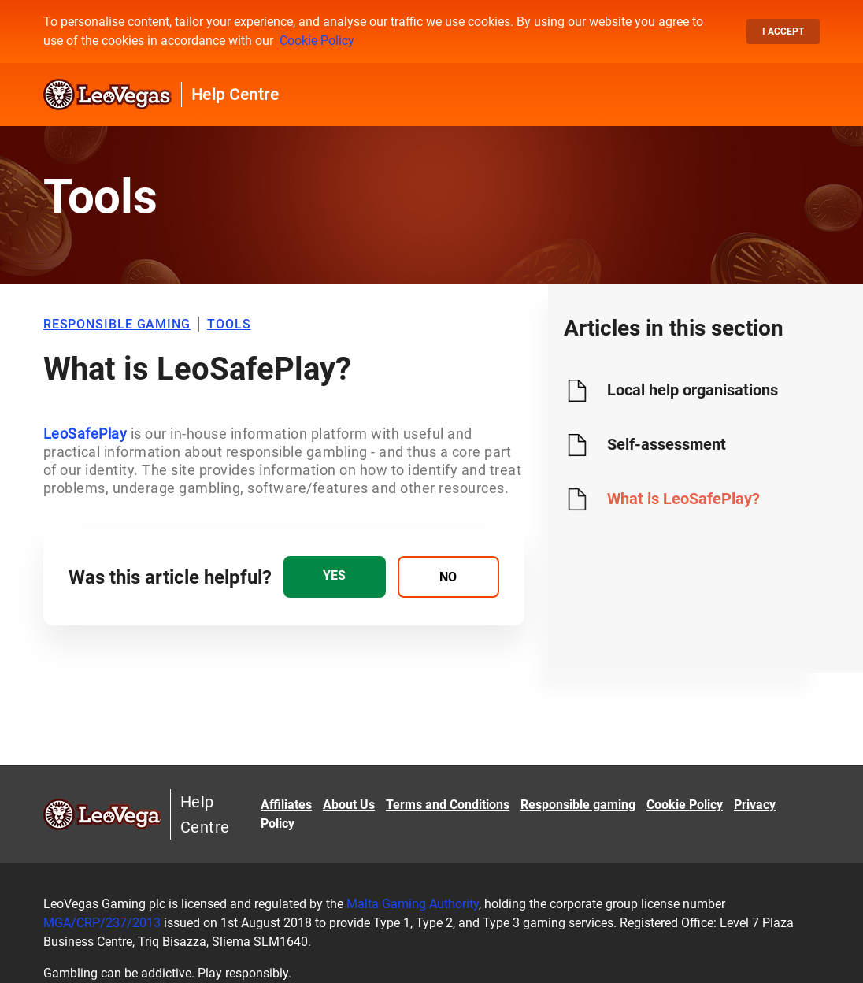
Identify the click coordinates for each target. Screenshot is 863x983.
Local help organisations (692, 389)
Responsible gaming (577, 804)
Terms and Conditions (447, 804)
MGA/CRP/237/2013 (102, 922)
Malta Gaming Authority (412, 903)
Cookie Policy (317, 40)
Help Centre (235, 94)
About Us (349, 804)
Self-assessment (666, 444)
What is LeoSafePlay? (683, 498)
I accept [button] (783, 31)
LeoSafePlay (85, 433)
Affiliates (286, 804)
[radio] (334, 577)
